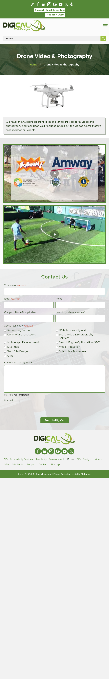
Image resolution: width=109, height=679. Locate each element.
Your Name (14, 285)
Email (11, 298)
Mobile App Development (23, 342)
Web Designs (84, 459)
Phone (58, 298)
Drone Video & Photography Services (76, 336)
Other (10, 355)
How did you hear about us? (70, 312)
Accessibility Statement (79, 474)
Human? (8, 400)
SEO (6, 464)
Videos (98, 459)
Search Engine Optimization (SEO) (79, 342)
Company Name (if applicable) (20, 312)
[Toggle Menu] (105, 25)
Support (31, 464)
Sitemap (55, 464)
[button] (32, 4)
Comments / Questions (21, 334)
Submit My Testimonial (72, 351)
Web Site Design (17, 351)
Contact (43, 464)
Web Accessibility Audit (73, 330)
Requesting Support (19, 330)
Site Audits (18, 464)
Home (33, 64)
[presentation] (25, 408)
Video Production (69, 346)
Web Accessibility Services (18, 459)
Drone (70, 459)
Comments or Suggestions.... (19, 362)
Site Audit (13, 346)
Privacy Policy (60, 474)
